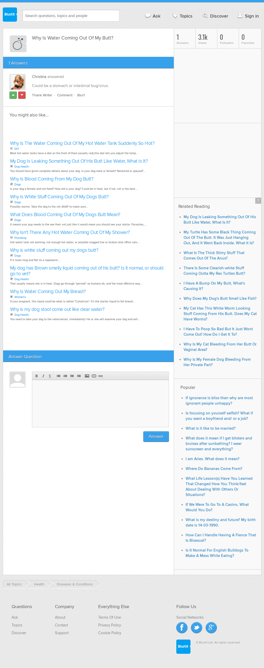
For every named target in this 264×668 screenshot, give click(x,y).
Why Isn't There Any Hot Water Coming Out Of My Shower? (70, 232)
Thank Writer (42, 95)
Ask (152, 16)
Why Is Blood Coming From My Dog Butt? (52, 179)
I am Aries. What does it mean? (213, 459)
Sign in (247, 16)
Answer (156, 436)
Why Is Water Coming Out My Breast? (48, 292)
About (60, 617)
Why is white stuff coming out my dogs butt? (54, 250)
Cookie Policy (109, 633)
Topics (182, 16)
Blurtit (10, 15)
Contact (61, 625)
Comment (64, 95)
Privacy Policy (109, 625)
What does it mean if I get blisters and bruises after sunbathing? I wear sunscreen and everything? (219, 444)
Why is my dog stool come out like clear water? (57, 309)
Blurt (81, 95)
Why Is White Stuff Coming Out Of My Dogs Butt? (59, 197)
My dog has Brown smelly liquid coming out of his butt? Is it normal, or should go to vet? (86, 271)
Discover (215, 16)
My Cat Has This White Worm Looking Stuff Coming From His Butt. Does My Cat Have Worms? (220, 314)
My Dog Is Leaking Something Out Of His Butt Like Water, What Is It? (79, 161)
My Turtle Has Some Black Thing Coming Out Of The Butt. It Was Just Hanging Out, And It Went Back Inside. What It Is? (220, 238)
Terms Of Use (109, 617)
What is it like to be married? (211, 428)
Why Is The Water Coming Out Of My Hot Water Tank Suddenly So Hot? (82, 143)
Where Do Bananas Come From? (214, 468)
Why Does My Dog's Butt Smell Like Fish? (220, 298)
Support (62, 633)
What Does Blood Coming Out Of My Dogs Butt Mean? (65, 215)
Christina (39, 76)
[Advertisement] (68, 130)
